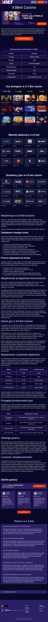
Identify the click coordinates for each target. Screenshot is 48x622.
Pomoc (41, 608)
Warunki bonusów (27, 608)
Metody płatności (27, 611)
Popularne (6, 91)
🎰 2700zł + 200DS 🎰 (24, 38)
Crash (29, 91)
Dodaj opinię (39, 486)
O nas (26, 605)
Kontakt (41, 610)
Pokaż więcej (24, 512)
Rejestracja (41, 2)
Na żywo (18, 91)
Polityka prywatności (42, 606)
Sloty (41, 91)
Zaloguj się (33, 2)
